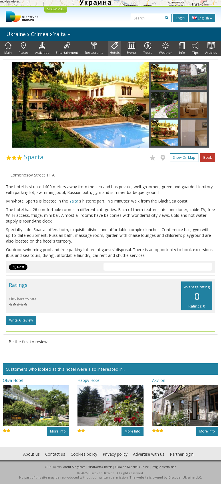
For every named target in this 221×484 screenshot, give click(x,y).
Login (180, 17)
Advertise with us (148, 454)
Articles (211, 48)
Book (207, 157)
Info (182, 48)
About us (31, 454)
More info (58, 431)
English (202, 18)
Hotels (115, 48)
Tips (195, 48)
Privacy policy (115, 454)
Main (8, 48)
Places (23, 48)
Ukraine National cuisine (132, 467)
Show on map (184, 157)
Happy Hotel (88, 380)
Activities (42, 48)
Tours (147, 48)
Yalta (73, 201)
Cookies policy (84, 454)
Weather (165, 48)
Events (131, 48)
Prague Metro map (164, 467)
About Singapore (74, 467)
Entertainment (67, 48)
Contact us (55, 454)
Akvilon (158, 380)
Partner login (182, 454)
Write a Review (21, 320)
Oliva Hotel (13, 380)
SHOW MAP (55, 9)
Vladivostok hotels (100, 467)
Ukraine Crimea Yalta (38, 34)
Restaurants (94, 48)
